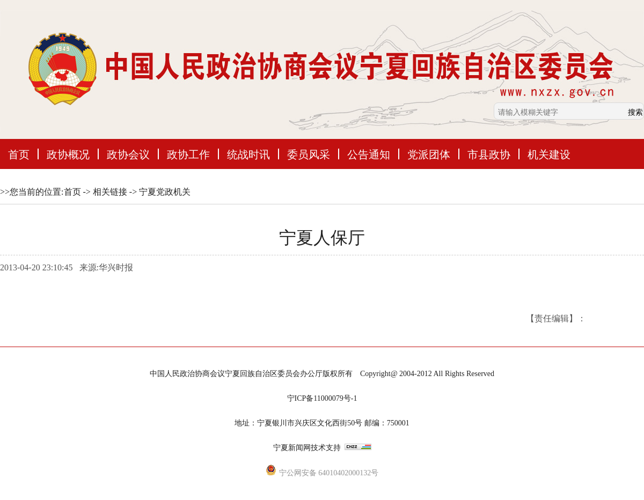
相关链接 (110, 191)
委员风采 (308, 154)
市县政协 (488, 154)
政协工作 (188, 154)
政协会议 (128, 154)
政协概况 (68, 154)
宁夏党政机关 (165, 191)
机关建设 (549, 154)
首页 (19, 154)
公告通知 (368, 154)
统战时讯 (248, 154)
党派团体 (428, 154)
